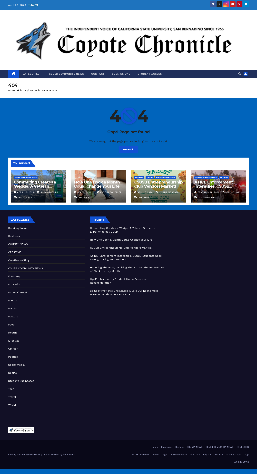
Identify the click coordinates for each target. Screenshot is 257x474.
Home (11, 90)
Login (164, 454)
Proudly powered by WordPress (24, 454)
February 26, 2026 (209, 192)
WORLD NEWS (241, 462)
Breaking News (17, 228)
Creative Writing (18, 260)
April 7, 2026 (145, 192)
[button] (239, 73)
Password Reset (179, 454)
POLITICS (195, 454)
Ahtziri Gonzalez (109, 192)
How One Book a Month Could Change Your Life (97, 184)
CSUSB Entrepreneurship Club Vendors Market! (158, 184)
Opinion (13, 348)
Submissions (121, 73)
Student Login (233, 454)
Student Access (150, 73)
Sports (12, 372)
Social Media (16, 364)
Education (14, 284)
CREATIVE (14, 252)
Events (150, 178)
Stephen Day (231, 192)
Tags (246, 454)
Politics (224, 178)
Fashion (13, 308)
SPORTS (219, 454)
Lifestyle (13, 340)
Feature (13, 316)
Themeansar (69, 454)
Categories (31, 73)
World (12, 405)
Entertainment (17, 292)
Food (11, 324)
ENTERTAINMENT (140, 454)
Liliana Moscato (167, 192)
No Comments (26, 197)
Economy (14, 276)
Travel (12, 397)
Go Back (128, 149)
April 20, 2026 (26, 192)
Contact (98, 73)
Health (12, 332)
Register (207, 454)
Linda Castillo (47, 192)
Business (139, 178)
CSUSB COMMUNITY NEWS (66, 73)
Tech (11, 388)
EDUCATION (243, 447)
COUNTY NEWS (18, 244)
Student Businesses (165, 178)
